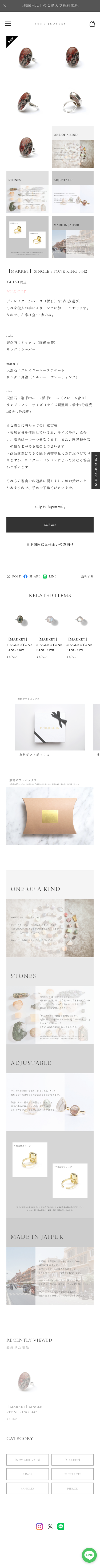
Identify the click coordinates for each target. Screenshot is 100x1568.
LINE (49, 577)
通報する (87, 576)
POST (13, 577)
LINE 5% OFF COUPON (95, 470)
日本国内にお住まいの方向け (50, 545)
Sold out (50, 525)
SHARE (31, 577)
